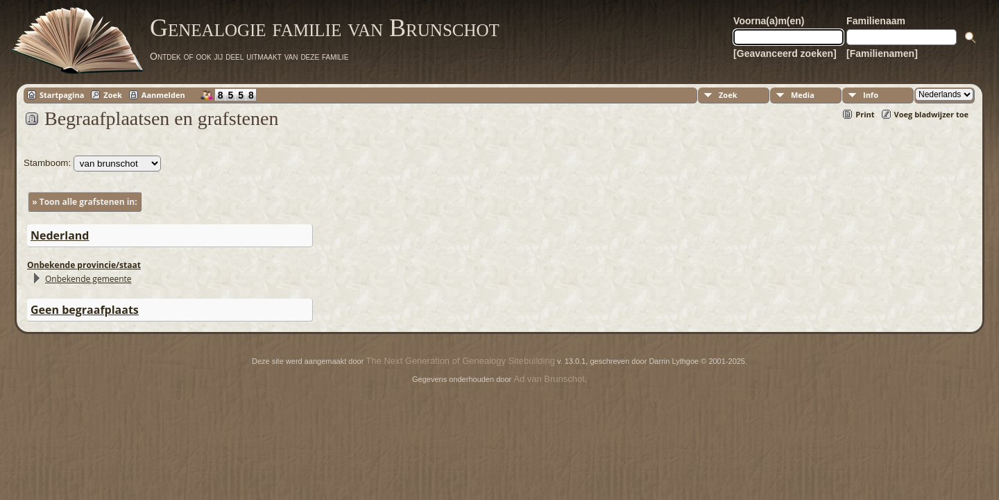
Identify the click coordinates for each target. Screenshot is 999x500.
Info (870, 95)
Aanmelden (163, 95)
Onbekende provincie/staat (84, 265)
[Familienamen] (882, 53)
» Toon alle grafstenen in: (84, 202)
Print (864, 114)
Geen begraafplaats (85, 309)
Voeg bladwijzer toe (931, 114)
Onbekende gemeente (88, 279)
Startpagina (62, 95)
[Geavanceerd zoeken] (785, 53)
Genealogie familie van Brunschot (325, 28)
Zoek (112, 95)
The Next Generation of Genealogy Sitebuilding (460, 361)
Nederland (60, 235)
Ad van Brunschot (549, 379)
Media (802, 95)
